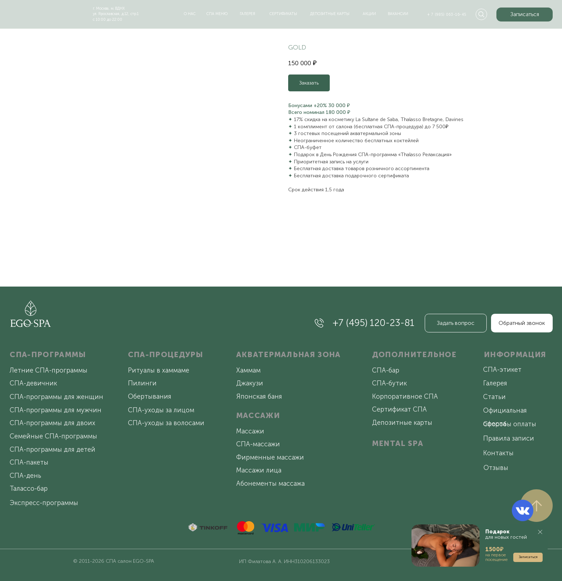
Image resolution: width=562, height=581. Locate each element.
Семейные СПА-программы (53, 436)
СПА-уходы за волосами (166, 423)
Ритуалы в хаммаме (158, 370)
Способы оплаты (509, 424)
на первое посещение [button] (496, 557)
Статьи (494, 397)
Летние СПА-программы (48, 370)
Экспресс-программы (44, 503)
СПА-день (25, 476)
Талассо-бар (29, 489)
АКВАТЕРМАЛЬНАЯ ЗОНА (288, 354)
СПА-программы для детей (52, 449)
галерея (247, 13)
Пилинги (142, 383)
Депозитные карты (402, 423)
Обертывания (149, 396)
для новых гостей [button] (506, 534)
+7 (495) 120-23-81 (373, 322)
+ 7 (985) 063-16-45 (446, 14)
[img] (40, 12)
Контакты (498, 453)
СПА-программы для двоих (52, 423)
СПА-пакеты (29, 462)
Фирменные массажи (270, 457)
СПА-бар (385, 370)
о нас (190, 13)
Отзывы (496, 468)
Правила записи (508, 438)
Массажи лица (258, 470)
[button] (524, 14)
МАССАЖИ (258, 415)
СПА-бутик (389, 383)
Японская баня (259, 396)
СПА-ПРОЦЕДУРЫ (166, 354)
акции (369, 13)
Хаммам (248, 370)
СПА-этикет (502, 370)
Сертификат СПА (399, 409)
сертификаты (283, 13)
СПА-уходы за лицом (161, 410)
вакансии (398, 13)
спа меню (217, 13)
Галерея (495, 383)
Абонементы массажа (270, 484)
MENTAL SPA (397, 443)
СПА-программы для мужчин (55, 410)
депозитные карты (329, 13)
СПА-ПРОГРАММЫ (48, 354)
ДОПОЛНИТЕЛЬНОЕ (414, 354)
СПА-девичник (33, 383)
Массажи (250, 431)
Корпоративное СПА (405, 396)
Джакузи (249, 383)
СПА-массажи (258, 444)
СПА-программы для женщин (56, 397)
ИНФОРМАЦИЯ (515, 354)
